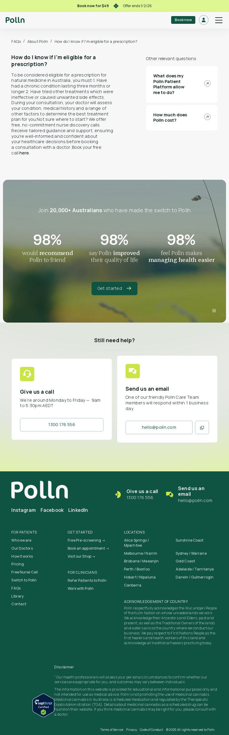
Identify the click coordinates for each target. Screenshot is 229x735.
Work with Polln (81, 588)
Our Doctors (22, 548)
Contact (18, 603)
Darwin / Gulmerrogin (194, 577)
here (24, 153)
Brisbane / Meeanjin (141, 561)
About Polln (37, 41)
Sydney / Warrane (191, 553)
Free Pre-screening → (86, 540)
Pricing (17, 564)
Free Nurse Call (24, 572)
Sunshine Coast (190, 540)
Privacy (131, 730)
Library (17, 596)
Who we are (21, 540)
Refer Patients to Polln (87, 580)
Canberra (132, 585)
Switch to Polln (24, 580)
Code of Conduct (151, 730)
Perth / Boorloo (137, 569)
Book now (183, 19)
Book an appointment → (88, 548)
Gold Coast (185, 561)
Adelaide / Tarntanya (195, 569)
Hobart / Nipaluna (140, 577)
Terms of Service (111, 730)
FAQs (16, 41)
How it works (22, 556)
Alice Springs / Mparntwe (136, 543)
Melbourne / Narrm (140, 553)
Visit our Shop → (81, 556)
